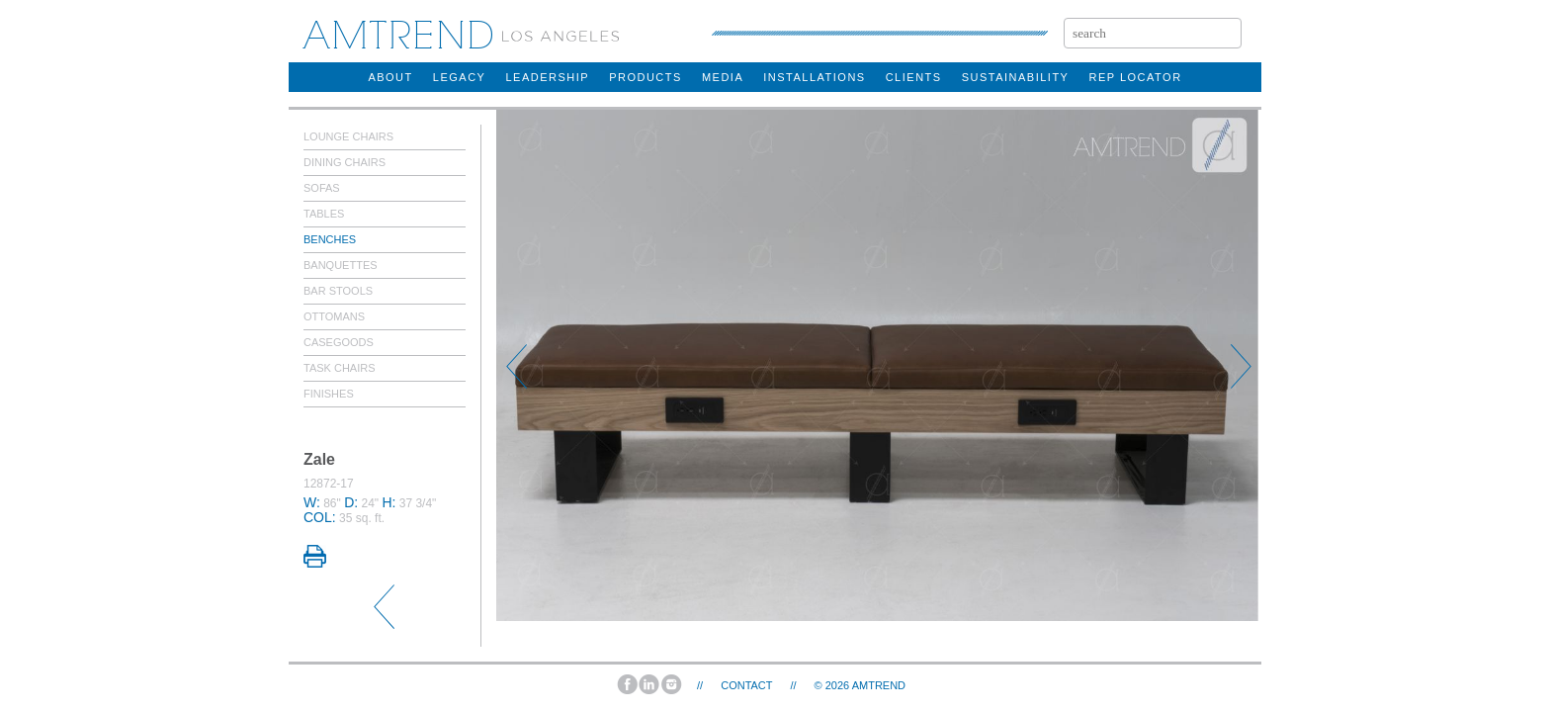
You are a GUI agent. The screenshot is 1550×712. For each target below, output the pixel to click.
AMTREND (878, 685)
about (390, 77)
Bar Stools (338, 291)
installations (814, 77)
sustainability (1016, 77)
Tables (323, 214)
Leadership (547, 77)
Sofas (321, 188)
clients (914, 77)
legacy (459, 77)
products (645, 77)
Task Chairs (339, 368)
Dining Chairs (344, 162)
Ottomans (334, 316)
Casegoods (338, 342)
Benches (329, 239)
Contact (746, 685)
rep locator (1134, 77)
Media (722, 77)
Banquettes (340, 265)
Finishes (328, 394)
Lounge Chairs (348, 136)
